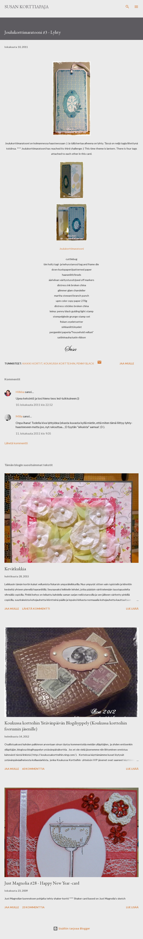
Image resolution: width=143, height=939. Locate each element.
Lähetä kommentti (16, 443)
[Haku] (127, 6)
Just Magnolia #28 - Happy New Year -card (41, 883)
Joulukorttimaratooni (71, 248)
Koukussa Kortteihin (59, 363)
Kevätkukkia (15, 569)
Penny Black (85, 363)
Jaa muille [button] (127, 363)
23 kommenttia (33, 907)
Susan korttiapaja (26, 7)
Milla (19, 416)
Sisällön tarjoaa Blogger (71, 928)
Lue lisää (132, 608)
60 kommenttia (33, 768)
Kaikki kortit (32, 363)
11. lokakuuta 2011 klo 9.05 (33, 433)
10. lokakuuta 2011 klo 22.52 (34, 404)
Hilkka (20, 392)
